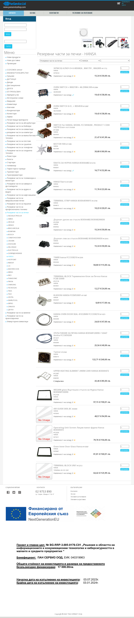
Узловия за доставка (78, 499)
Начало (12, 13)
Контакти (54, 13)
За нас (33, 13)
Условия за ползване (82, 13)
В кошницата (126, 2)
